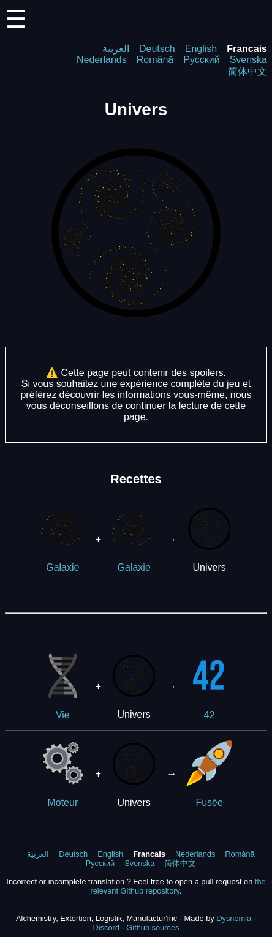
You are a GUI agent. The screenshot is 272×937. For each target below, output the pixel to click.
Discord (106, 927)
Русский (201, 60)
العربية (115, 48)
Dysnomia (233, 918)
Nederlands (102, 60)
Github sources (152, 927)
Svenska (248, 60)
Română (155, 60)
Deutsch (157, 48)
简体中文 (247, 71)
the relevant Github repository (177, 886)
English (201, 48)
